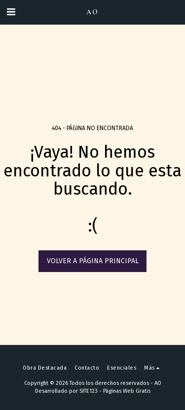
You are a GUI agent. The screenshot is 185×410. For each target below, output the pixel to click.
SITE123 (88, 391)
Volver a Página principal (93, 261)
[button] (10, 11)
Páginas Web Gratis (126, 391)
